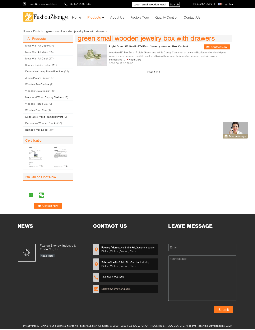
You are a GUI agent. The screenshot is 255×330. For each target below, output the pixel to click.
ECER (229, 325)
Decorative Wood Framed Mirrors (44, 116)
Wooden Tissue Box (36, 103)
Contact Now (219, 47)
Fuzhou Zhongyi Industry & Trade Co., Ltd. (58, 247)
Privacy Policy (31, 325)
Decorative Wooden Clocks (41, 123)
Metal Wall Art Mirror (36, 52)
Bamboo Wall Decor (36, 129)
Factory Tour (139, 17)
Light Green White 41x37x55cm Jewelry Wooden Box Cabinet (148, 46)
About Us (117, 17)
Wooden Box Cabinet (37, 84)
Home (76, 17)
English (227, 4)
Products (94, 17)
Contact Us (192, 17)
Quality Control (166, 17)
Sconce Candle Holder (38, 65)
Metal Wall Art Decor (37, 45)
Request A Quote (203, 3)
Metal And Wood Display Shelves (44, 97)
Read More (135, 59)
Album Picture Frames (37, 77)
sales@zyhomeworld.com (43, 4)
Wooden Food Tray (36, 110)
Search (174, 4)
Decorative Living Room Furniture (44, 71)
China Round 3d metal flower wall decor (64, 325)
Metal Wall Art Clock (36, 58)
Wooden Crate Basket (37, 90)
